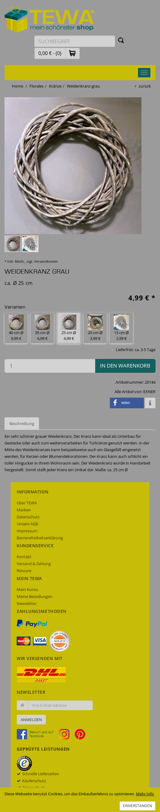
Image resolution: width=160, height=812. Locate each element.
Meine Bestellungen (34, 596)
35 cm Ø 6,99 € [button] (42, 328)
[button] (72, 53)
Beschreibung (21, 423)
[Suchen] (121, 40)
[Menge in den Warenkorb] (50, 366)
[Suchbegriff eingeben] (74, 41)
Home (17, 86)
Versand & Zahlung (34, 563)
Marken (24, 510)
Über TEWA (27, 503)
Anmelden (31, 719)
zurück (145, 86)
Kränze (55, 86)
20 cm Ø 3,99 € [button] (95, 328)
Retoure (24, 570)
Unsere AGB (27, 524)
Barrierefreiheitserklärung (40, 538)
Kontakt (24, 556)
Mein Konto (27, 589)
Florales (36, 86)
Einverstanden (137, 805)
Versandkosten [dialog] (46, 261)
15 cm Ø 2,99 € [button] (121, 328)
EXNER (149, 391)
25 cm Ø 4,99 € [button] (68, 328)
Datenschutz (28, 517)
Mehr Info (145, 793)
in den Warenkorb (125, 365)
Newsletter (27, 603)
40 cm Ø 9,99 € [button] (16, 328)
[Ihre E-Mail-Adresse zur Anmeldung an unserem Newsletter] (60, 705)
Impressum (27, 531)
